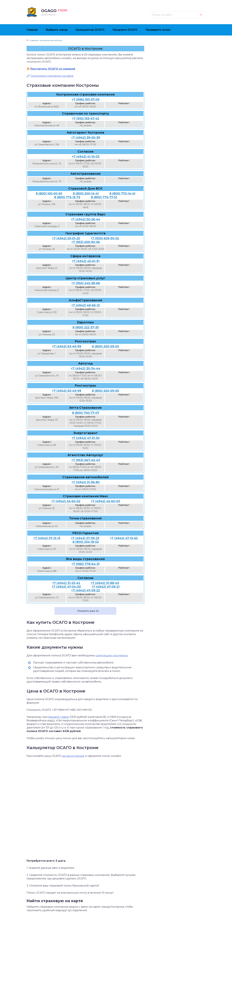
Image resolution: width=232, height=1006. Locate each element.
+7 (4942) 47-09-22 (85, 590)
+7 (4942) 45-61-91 (85, 261)
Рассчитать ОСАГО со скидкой (52, 68)
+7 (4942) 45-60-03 (105, 501)
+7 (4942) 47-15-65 (124, 538)
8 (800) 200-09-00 (105, 346)
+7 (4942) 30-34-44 (85, 368)
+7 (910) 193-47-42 (85, 118)
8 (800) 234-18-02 (85, 542)
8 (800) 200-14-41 (86, 193)
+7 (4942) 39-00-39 (85, 137)
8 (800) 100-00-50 (49, 193)
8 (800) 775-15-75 (67, 197)
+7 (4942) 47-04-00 (66, 586)
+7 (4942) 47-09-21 (106, 586)
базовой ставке (58, 716)
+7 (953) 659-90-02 (105, 238)
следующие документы (112, 655)
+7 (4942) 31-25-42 (66, 583)
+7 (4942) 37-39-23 (85, 538)
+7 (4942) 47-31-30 (86, 438)
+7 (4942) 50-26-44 (85, 219)
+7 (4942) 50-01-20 (66, 238)
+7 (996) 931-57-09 (85, 99)
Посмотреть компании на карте (51, 75)
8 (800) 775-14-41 (122, 193)
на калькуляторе (73, 755)
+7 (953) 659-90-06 (85, 242)
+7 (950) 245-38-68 (85, 283)
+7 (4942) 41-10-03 (85, 156)
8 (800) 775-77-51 (104, 197)
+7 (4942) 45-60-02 (65, 501)
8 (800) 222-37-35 (85, 327)
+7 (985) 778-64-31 (86, 564)
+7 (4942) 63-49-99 (66, 346)
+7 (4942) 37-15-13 (46, 538)
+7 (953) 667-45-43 (85, 460)
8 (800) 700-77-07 (85, 413)
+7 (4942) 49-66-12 (85, 305)
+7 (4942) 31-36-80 (86, 482)
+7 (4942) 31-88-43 (105, 583)
